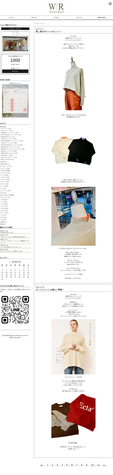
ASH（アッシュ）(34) (7, 130)
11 (98, 465)
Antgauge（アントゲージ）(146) (10, 132)
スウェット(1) (4, 181)
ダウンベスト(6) (5, 197)
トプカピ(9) (4, 199)
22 (24, 274)
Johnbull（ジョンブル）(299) (9, 143)
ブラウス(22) (4, 208)
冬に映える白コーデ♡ (7, 232)
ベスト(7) (3, 215)
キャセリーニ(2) (5, 172)
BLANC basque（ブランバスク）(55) (11, 134)
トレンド (79, 17)
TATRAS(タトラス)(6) (7, 155)
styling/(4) (3, 161)
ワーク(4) (3, 219)
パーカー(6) (4, 206)
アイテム (56, 17)
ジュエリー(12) (5, 179)
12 (11, 272)
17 (2, 274)
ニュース (11, 17)
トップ (36, 23)
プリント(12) (4, 213)
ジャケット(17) (5, 177)
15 (24, 272)
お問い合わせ (102, 17)
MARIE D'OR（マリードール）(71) (10, 147)
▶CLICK (15, 71)
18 (6, 274)
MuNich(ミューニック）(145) (9, 151)
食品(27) (3, 224)
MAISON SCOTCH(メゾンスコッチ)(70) (12, 145)
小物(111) (3, 221)
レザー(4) (3, 217)
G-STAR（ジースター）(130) (9, 138)
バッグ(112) (4, 204)
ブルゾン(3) (4, 210)
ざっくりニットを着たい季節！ (50, 290)
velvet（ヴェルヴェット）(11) (9, 157)
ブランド (34, 17)
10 (92, 465)
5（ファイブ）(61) (6, 128)
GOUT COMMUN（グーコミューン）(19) (12, 140)
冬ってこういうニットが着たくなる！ (11, 251)
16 (28, 272)
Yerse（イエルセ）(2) (7, 159)
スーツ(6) (3, 188)
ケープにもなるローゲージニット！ (11, 247)
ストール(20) (4, 186)
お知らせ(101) (4, 164)
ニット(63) (3, 201)
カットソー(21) (5, 168)
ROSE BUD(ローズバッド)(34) (9, 153)
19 (11, 274)
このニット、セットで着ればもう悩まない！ (13, 237)
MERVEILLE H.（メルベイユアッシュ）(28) (12, 149)
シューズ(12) (4, 175)
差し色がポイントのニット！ (49, 31)
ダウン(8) (3, 193)
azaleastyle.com (19, 335)
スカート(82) (4, 184)
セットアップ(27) (5, 190)
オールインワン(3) (6, 166)
